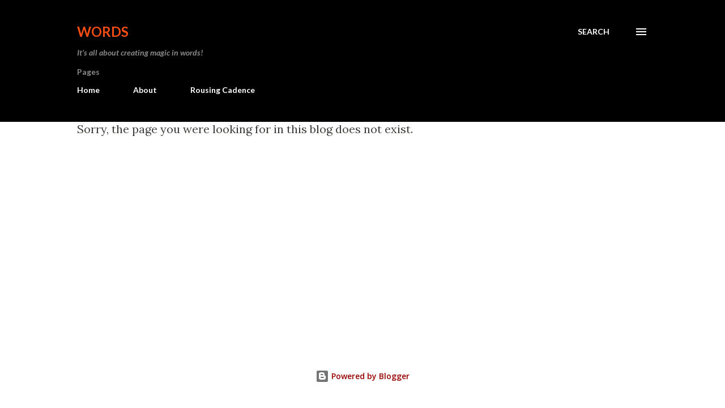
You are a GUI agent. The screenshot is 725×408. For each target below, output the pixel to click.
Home (88, 90)
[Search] (593, 32)
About (145, 90)
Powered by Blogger (362, 376)
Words (103, 31)
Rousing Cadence (222, 90)
